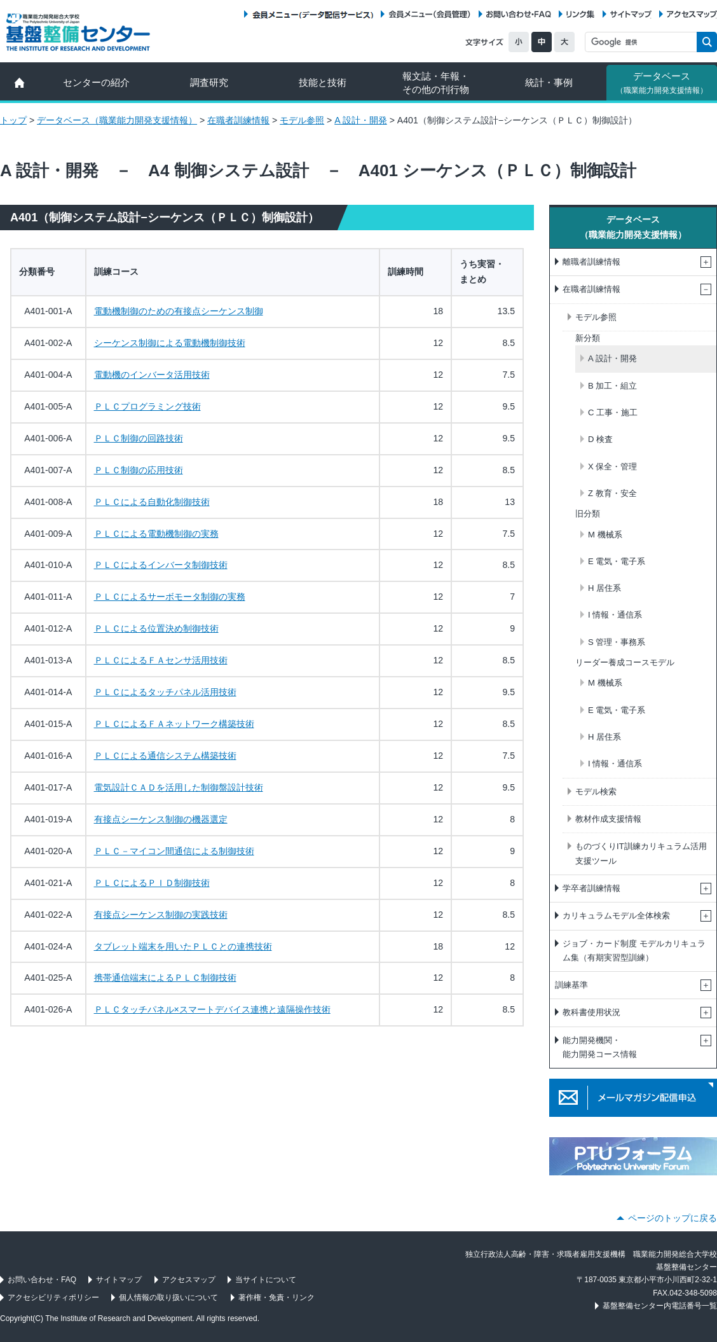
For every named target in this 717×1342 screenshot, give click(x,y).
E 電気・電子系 (616, 561)
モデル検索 (596, 791)
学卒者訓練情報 (591, 888)
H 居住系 (604, 588)
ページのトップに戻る (672, 1218)
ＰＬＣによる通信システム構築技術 (165, 756)
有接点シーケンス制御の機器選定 (161, 819)
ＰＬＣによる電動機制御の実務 (156, 534)
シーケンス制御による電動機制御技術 (169, 343)
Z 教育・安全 (612, 493)
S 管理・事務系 (616, 642)
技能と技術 (322, 82)
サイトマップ (631, 14)
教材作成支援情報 (608, 819)
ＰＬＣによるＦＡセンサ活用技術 (161, 660)
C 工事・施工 (613, 412)
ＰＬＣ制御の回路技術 (138, 438)
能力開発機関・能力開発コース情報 (600, 1047)
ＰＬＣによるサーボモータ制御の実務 (169, 596)
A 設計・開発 (360, 120)
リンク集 (580, 14)
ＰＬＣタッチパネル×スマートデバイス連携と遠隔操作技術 (212, 1009)
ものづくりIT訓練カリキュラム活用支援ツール (641, 853)
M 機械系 (605, 534)
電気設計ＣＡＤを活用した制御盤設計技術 (178, 787)
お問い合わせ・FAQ (518, 14)
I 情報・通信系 (615, 614)
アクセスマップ (692, 14)
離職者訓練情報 (591, 261)
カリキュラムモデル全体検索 (616, 915)
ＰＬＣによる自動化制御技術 (152, 502)
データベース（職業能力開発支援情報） (117, 120)
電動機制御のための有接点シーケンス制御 (178, 311)
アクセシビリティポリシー (53, 1297)
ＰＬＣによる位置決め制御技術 (156, 628)
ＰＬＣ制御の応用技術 (138, 470)
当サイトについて (265, 1279)
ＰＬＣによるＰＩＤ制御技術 (152, 883)
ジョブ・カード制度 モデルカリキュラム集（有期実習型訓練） (634, 950)
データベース (661, 83)
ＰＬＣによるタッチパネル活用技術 (165, 692)
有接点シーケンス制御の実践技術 (161, 915)
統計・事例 (549, 82)
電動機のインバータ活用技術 (152, 375)
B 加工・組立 (612, 386)
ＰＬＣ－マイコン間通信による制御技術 (174, 851)
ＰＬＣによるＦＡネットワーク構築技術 (174, 724)
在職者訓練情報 (238, 120)
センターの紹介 (96, 82)
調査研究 (209, 82)
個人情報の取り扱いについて (168, 1297)
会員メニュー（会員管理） (429, 14)
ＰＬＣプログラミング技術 (147, 406)
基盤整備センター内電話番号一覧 (660, 1305)
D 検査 (600, 439)
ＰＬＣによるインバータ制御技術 (161, 565)
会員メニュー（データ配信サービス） (312, 14)
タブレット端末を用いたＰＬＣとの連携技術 (183, 946)
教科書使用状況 (591, 1012)
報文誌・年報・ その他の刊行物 (435, 83)
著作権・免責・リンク (276, 1297)
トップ (13, 120)
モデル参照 (302, 120)
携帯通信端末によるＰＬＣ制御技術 (165, 977)
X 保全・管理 (612, 466)
